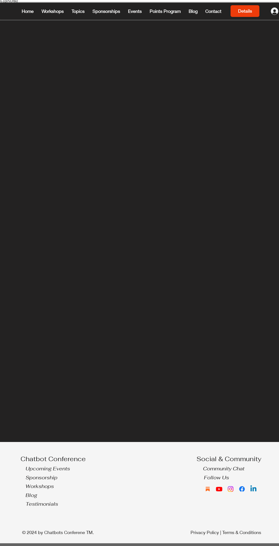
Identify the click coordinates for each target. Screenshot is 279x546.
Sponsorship (41, 477)
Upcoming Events (48, 468)
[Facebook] (242, 489)
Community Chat (223, 468)
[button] (78, 11)
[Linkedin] (253, 489)
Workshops (40, 486)
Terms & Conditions (241, 532)
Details (245, 11)
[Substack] (207, 489)
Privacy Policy (205, 532)
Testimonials (42, 504)
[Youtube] (219, 489)
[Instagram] (230, 489)
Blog (31, 495)
